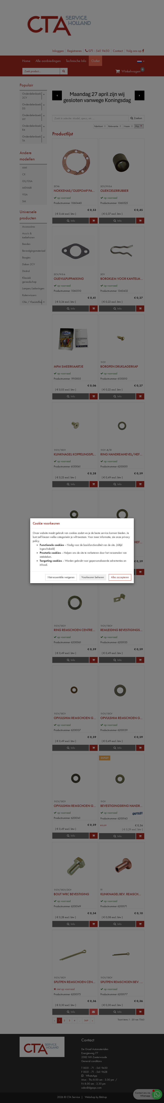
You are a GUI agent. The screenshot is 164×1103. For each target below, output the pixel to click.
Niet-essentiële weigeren (61, 577)
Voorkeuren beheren (92, 577)
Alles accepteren (120, 577)
